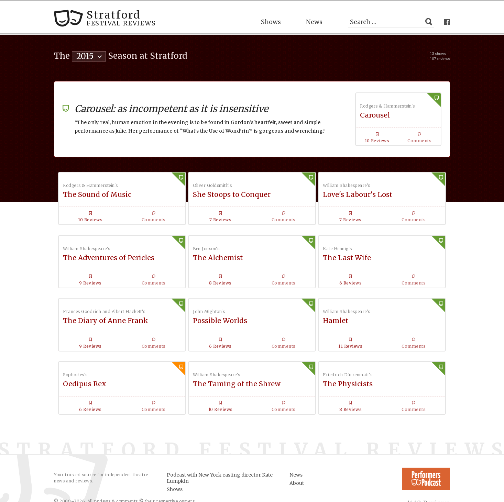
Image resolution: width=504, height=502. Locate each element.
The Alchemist (88, 263)
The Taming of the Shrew (288, 345)
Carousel (375, 112)
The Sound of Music (97, 191)
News (314, 19)
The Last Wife (187, 263)
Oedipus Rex (184, 340)
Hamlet (76, 340)
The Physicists (387, 340)
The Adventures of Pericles (389, 196)
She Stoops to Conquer (202, 191)
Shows (271, 19)
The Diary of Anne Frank (283, 273)
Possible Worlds (389, 263)
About (296, 448)
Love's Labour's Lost (297, 191)
